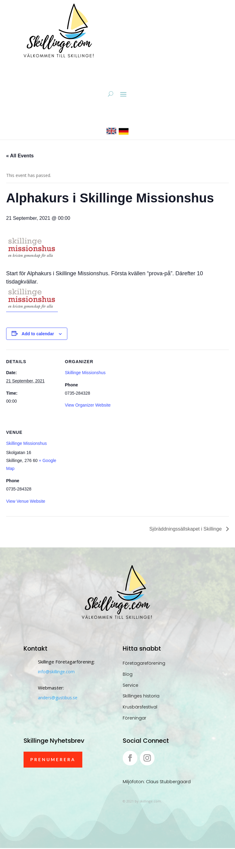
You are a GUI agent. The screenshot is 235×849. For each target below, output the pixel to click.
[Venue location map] (97, 463)
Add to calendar (38, 334)
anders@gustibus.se (57, 698)
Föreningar (134, 719)
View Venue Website (25, 501)
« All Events (20, 156)
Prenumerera (53, 760)
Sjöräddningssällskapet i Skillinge (186, 529)
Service (130, 686)
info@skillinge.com (56, 672)
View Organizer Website (88, 406)
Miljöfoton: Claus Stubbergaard (157, 783)
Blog (127, 675)
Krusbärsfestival (140, 708)
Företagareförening (144, 664)
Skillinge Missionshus (85, 373)
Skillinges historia (141, 697)
